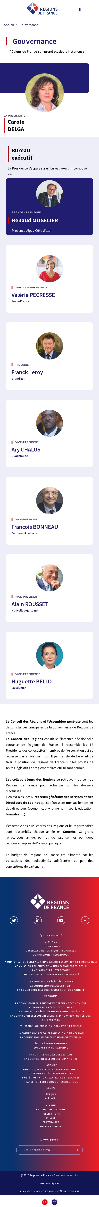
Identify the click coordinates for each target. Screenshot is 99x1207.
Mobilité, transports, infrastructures (51, 1069)
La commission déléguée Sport (51, 985)
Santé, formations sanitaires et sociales (51, 1077)
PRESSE (51, 1117)
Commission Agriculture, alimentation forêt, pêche (51, 966)
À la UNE (51, 1105)
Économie (50, 996)
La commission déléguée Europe (50, 1054)
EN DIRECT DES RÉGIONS (51, 1109)
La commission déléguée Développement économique (51, 1003)
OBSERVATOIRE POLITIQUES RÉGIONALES (51, 950)
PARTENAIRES (51, 1122)
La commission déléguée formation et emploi (51, 1037)
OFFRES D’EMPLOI (51, 1126)
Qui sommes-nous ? (51, 935)
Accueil (9, 25)
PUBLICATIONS (51, 1113)
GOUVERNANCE (51, 946)
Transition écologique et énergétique (51, 1081)
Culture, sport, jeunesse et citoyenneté (51, 974)
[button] (12, 9)
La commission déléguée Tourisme (51, 1007)
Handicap (51, 1065)
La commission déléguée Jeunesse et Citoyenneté (51, 989)
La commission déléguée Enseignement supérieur (51, 1011)
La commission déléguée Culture (51, 981)
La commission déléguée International (51, 1058)
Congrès (51, 1094)
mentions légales (49, 1183)
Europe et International (51, 1047)
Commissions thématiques (51, 954)
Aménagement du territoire (51, 970)
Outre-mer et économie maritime (51, 1073)
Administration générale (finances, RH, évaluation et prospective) (51, 961)
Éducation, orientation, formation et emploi (51, 1026)
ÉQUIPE (51, 1087)
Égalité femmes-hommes (51, 1043)
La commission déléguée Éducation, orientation (51, 1033)
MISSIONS (51, 942)
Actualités (51, 1098)
